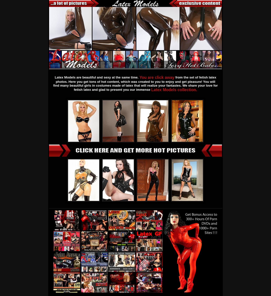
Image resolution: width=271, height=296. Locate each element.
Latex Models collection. (174, 89)
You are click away (157, 77)
